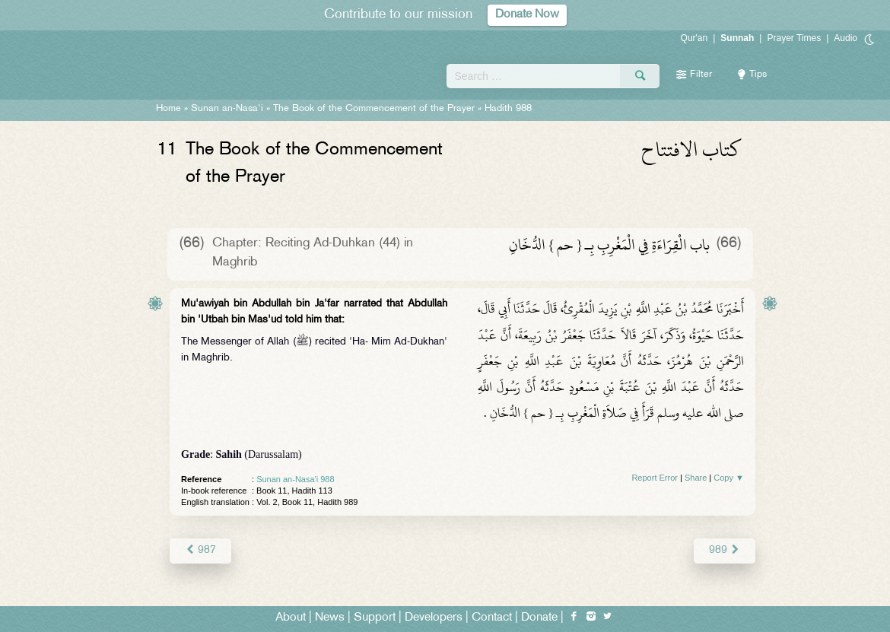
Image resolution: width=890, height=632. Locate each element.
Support (375, 618)
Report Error (654, 477)
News (330, 618)
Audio (845, 38)
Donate (539, 618)
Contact (492, 618)
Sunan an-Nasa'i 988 (295, 479)
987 (200, 550)
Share (696, 477)
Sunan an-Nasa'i (227, 108)
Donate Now (527, 15)
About (290, 618)
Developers (433, 618)
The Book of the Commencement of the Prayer (374, 108)
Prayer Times (794, 38)
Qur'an (694, 38)
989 (724, 550)
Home (168, 108)
